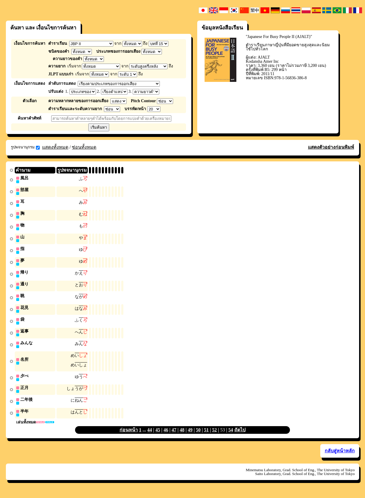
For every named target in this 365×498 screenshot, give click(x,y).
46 (165, 436)
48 (182, 436)
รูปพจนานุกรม (25, 147)
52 (214, 436)
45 (157, 436)
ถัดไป (239, 436)
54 (230, 436)
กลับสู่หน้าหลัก (340, 456)
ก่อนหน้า (129, 436)
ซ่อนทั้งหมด (84, 147)
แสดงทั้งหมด (55, 147)
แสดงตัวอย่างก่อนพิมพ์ (331, 147)
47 (174, 436)
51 (206, 436)
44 (149, 436)
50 (198, 436)
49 (190, 436)
